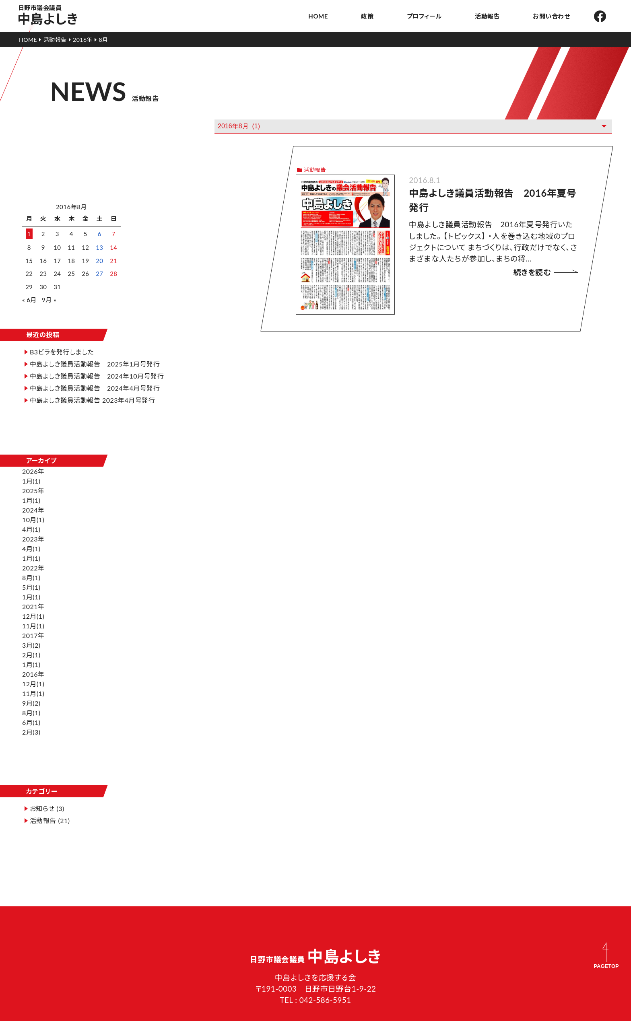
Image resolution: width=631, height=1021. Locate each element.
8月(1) (31, 557)
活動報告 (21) (50, 783)
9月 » (49, 294)
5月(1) (31, 566)
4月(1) (31, 509)
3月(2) (31, 624)
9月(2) (31, 682)
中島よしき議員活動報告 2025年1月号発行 (95, 350)
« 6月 (29, 294)
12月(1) (33, 595)
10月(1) (33, 499)
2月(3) (31, 711)
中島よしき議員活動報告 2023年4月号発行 (92, 396)
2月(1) (31, 634)
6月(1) (31, 702)
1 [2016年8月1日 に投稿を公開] (29, 229)
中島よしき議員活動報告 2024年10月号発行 (93, 367)
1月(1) (31, 460)
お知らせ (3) (47, 771)
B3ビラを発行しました (62, 338)
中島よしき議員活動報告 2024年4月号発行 (95, 384)
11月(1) (33, 605)
